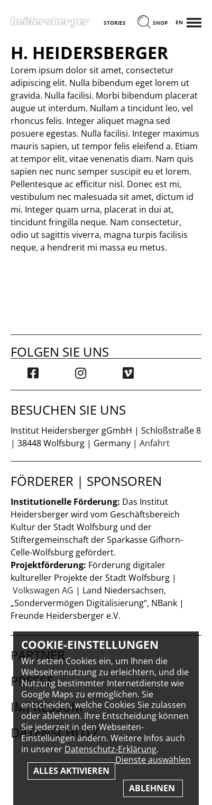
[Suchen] (144, 23)
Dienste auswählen (153, 759)
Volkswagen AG (43, 590)
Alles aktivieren (71, 771)
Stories (115, 23)
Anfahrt (155, 443)
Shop (160, 23)
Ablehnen (153, 788)
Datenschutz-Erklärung (110, 749)
